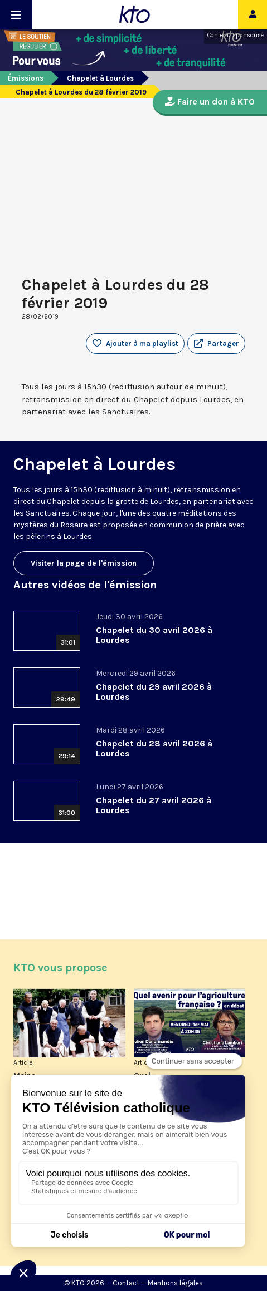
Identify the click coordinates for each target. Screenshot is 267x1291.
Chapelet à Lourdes (100, 78)
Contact (126, 1283)
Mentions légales (175, 1283)
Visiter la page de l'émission (84, 563)
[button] (216, 343)
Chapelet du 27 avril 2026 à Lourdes (153, 805)
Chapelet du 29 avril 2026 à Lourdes (154, 691)
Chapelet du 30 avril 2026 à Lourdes (154, 635)
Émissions (25, 78)
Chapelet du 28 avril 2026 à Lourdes (154, 748)
